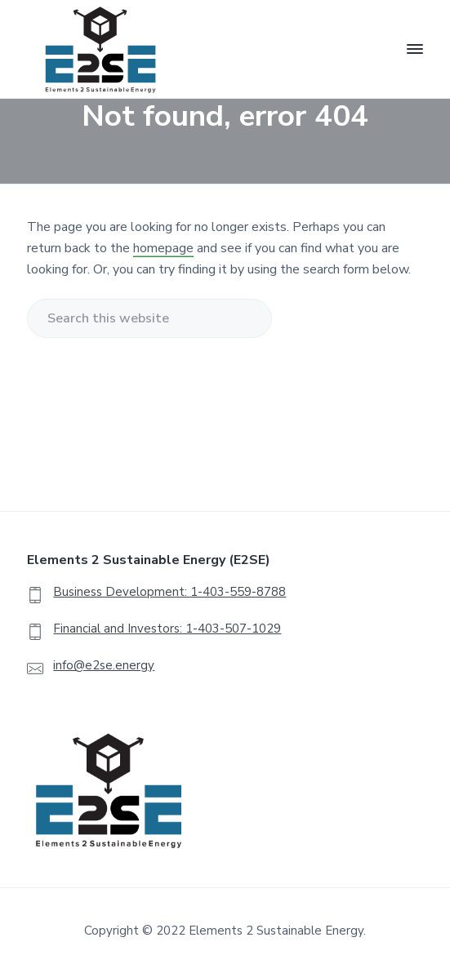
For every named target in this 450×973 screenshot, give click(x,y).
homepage (163, 248)
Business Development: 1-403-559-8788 (169, 592)
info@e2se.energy (103, 665)
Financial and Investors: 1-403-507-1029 (167, 628)
